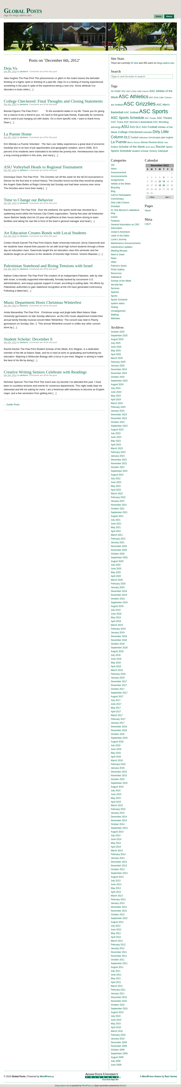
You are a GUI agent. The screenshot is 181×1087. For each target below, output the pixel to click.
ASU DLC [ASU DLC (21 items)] (135, 126)
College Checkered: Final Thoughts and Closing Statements (53, 101)
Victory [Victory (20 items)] (153, 151)
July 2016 (115, 745)
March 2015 (117, 805)
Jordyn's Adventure (120, 232)
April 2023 (116, 444)
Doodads (115, 206)
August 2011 (117, 967)
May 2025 (116, 350)
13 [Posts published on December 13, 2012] (164, 181)
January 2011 (118, 993)
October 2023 (118, 422)
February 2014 (118, 854)
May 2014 (116, 843)
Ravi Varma (171, 1076)
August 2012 (117, 922)
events (114, 217)
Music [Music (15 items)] (160, 142)
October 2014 (118, 824)
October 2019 (118, 598)
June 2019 (116, 613)
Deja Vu (10, 68)
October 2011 (118, 959)
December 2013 (119, 862)
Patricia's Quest (119, 265)
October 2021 (118, 508)
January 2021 (118, 542)
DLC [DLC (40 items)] (127, 137)
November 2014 (119, 820)
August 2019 (117, 606)
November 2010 (119, 1001)
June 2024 (116, 392)
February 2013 (118, 899)
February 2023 (118, 452)
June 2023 (116, 437)
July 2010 (115, 1016)
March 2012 (117, 941)
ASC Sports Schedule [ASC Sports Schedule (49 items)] (127, 118)
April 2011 (116, 982)
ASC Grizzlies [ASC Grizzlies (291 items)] (139, 104)
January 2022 (118, 501)
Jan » (167, 197)
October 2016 (118, 734)
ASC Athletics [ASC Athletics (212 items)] (133, 96)
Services (115, 288)
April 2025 (116, 354)
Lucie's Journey (118, 239)
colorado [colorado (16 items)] (147, 132)
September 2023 (119, 426)
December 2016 (119, 726)
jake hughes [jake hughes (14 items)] (167, 137)
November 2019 (119, 595)
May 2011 (116, 978)
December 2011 (119, 952)
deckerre (24, 71)
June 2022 (116, 482)
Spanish (115, 292)
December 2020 (119, 546)
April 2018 (116, 666)
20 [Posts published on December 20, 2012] (164, 185)
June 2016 (116, 749)
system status (118, 303)
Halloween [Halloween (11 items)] (143, 137)
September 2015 (119, 783)
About (169, 16)
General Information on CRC (125, 224)
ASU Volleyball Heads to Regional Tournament (43, 167)
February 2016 (118, 764)
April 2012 (116, 937)
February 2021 (118, 538)
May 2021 (116, 527)
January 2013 (118, 903)
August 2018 (117, 651)
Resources (116, 273)
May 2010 (116, 1023)
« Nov (151, 197)
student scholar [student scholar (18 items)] (140, 151)
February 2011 (118, 989)
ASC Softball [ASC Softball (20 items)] (131, 112)
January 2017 (118, 723)
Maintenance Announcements (126, 243)
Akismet (122, 1086)
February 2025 (118, 362)
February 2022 (118, 497)
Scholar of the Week (121, 281)
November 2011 (119, 956)
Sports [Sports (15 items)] (169, 147)
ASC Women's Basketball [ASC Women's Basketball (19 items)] (138, 122)
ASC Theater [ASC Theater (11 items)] (150, 118)
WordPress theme (151, 1076)
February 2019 (118, 628)
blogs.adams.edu (165, 63)
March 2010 (117, 1031)
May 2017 (116, 707)
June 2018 (116, 659)
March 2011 (117, 986)
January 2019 (118, 632)
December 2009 (119, 1042)
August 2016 (117, 741)
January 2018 (118, 677)
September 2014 (119, 828)
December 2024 (119, 369)
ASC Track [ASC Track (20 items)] (117, 122)
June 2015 (116, 794)
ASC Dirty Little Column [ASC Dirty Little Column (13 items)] (160, 97)
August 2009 (117, 1057)
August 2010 (117, 1012)
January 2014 (118, 858)
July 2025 (115, 343)
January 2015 (118, 813)
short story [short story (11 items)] (150, 147)
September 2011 (119, 963)
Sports (114, 296)
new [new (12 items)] (166, 142)
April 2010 (116, 1027)
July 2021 (115, 520)
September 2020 (119, 557)
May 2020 (116, 572)
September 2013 (119, 873)
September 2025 (119, 335)
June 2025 (116, 347)
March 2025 (117, 358)
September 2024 (119, 380)
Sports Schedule (119, 299)
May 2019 (116, 617)
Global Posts (23, 10)
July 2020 (115, 565)
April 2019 (116, 621)
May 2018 (116, 662)
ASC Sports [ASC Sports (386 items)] (153, 111)
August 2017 (117, 696)
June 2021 (116, 523)
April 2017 (116, 711)
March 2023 (117, 448)
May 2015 (116, 798)
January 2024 (118, 410)
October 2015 (118, 779)
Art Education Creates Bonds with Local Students (45, 232)
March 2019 (117, 625)
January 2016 (118, 768)
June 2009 (116, 1064)
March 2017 (117, 715)
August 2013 (117, 877)
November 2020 (119, 550)
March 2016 (117, 760)
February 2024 (118, 407)
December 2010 (119, 997)
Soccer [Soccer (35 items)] (160, 146)
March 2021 (117, 535)
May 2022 (116, 486)
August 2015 (117, 786)
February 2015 (118, 809)
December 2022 (119, 459)
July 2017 (115, 700)
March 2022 (117, 493)
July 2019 (115, 610)
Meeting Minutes (119, 250)
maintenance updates (121, 247)
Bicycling (115, 187)
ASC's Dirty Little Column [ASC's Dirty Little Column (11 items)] (137, 91)
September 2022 (119, 471)
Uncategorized (118, 311)
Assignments (117, 180)
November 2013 (119, 865)
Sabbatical (116, 277)
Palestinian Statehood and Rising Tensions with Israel (48, 265)
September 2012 (119, 918)
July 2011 (115, 971)
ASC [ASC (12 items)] (123, 91)
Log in (148, 224)
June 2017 (116, 704)
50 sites (134, 63)
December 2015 (119, 771)
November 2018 (119, 640)
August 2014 (117, 831)
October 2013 (118, 869)
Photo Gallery (118, 269)
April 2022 (116, 489)
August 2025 (117, 339)
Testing (114, 307)
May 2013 (116, 888)
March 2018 (117, 670)
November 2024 (119, 373)
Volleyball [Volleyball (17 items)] (163, 151)
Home (159, 16)
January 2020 (118, 587)
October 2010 (118, 1004)
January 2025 (118, 365)
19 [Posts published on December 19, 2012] (160, 185)
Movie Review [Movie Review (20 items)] (149, 142)
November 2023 (119, 418)
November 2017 (119, 685)
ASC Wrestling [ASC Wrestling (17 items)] (161, 122)
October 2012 (118, 914)
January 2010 (118, 1038)
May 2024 (116, 395)
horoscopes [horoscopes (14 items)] (154, 137)
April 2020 (116, 576)
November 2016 (119, 730)
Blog (113, 191)
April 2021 (116, 531)
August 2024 (117, 384)
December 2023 (119, 414)
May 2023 (116, 441)
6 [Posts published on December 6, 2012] (163, 177)
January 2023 (118, 456)
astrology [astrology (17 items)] (116, 127)
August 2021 (117, 516)
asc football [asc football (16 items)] (117, 104)
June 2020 (116, 568)
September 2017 (119, 692)
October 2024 (118, 377)
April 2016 (116, 756)
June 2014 (116, 839)
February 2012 (118, 944)
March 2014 (117, 850)
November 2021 (119, 505)
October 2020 (118, 553)
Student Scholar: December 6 (28, 339)
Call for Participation (121, 195)
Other (113, 262)
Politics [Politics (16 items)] (114, 147)
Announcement (118, 172)
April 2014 (116, 846)
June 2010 (116, 1020)
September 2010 (119, 1008)
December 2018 (119, 636)
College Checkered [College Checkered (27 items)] (130, 132)
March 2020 (117, 580)
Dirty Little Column (120, 202)
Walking (115, 314)
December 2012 (119, 907)
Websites (115, 318)
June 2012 (116, 929)
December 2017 (119, 681)
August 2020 (117, 561)
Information (116, 228)
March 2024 (117, 403)
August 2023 (117, 429)
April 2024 (116, 399)
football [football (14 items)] (134, 137)
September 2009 (119, 1053)
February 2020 (118, 583)
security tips (117, 284)
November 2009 (119, 1046)
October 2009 (118, 1049)
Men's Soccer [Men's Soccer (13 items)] (133, 142)
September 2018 (119, 647)
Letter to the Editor (120, 235)
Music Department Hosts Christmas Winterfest (42, 302)
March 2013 (117, 895)
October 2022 (118, 467)
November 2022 (119, 463)
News (113, 258)
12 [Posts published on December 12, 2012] (160, 181)
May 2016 (116, 753)
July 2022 (115, 478)
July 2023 (115, 433)
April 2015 (116, 802)
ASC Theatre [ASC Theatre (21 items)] (164, 117)
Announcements (119, 176)
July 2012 (115, 925)
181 (113, 165)
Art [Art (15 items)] (112, 91)
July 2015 (115, 790)
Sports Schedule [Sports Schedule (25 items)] (121, 150)
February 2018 (118, 674)
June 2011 (116, 974)
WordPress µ (47, 1076)
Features (115, 221)
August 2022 (117, 474)
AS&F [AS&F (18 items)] (117, 91)
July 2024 (115, 388)
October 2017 (118, 689)
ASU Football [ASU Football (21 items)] (149, 126)
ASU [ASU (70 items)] (125, 127)
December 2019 (119, 591)
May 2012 (116, 933)
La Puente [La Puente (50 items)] (119, 142)
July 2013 (115, 880)
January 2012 (118, 948)
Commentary (117, 198)
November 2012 (119, 910)
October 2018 (118, 644)
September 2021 (119, 512)
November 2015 (119, 775)
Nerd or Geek (117, 254)
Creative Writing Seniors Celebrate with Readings (45, 372)
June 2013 (116, 884)
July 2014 (115, 835)
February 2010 (118, 1035)
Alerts (114, 168)
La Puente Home (18, 134)
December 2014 (119, 816)
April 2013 (116, 892)
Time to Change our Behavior (28, 199)
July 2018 (115, 655)
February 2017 (118, 719)
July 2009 (115, 1061)
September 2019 (119, 602)
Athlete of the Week (121, 183)
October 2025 (118, 331)
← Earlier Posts (11, 404)
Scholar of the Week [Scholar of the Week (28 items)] (132, 146)
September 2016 (119, 738)
